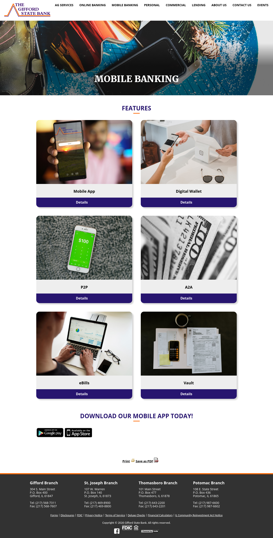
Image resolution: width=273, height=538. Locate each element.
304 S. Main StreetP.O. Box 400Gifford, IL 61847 (42, 492)
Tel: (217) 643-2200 (152, 503)
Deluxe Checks (136, 515)
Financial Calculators (160, 515)
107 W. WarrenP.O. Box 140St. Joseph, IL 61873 (97, 492)
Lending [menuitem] (199, 5)
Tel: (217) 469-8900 (97, 503)
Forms (54, 515)
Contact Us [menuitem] (241, 5)
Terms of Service (115, 515)
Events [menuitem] (262, 5)
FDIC (80, 515)
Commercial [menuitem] (176, 5)
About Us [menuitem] (219, 5)
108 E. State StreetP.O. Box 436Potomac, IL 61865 (206, 492)
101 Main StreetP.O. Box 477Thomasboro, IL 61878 (154, 492)
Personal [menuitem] (152, 5)
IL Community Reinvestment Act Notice (199, 515)
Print (126, 461)
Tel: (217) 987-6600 (206, 503)
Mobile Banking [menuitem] (125, 5)
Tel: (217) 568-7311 (43, 503)
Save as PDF (144, 461)
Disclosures (67, 515)
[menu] (162, 5)
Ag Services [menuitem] (64, 5)
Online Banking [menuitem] (92, 5)
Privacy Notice (94, 515)
